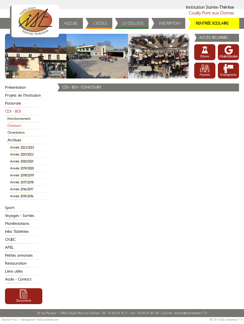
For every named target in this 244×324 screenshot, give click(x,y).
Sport (9, 207)
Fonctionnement (18, 119)
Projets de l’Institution (23, 95)
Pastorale (13, 103)
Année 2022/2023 (22, 147)
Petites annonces (19, 255)
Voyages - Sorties (19, 215)
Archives (14, 140)
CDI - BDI (13, 111)
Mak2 (14, 320)
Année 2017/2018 (22, 182)
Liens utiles (14, 271)
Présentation (15, 87)
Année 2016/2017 (21, 189)
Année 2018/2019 (22, 175)
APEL (9, 247)
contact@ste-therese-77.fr (190, 313)
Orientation (16, 132)
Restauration (16, 263)
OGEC (10, 239)
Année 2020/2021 (21, 161)
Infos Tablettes (17, 231)
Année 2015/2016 (21, 196)
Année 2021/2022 (22, 154)
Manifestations (17, 223)
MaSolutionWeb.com (47, 320)
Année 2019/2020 (22, 168)
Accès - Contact (18, 279)
